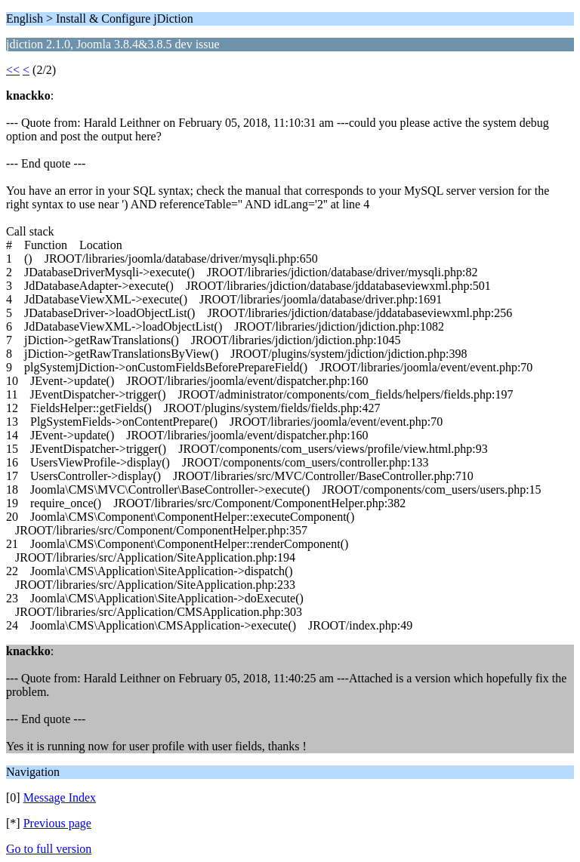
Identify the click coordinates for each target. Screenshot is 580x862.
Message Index (59, 797)
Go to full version (48, 848)
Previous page (57, 823)
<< (13, 69)
